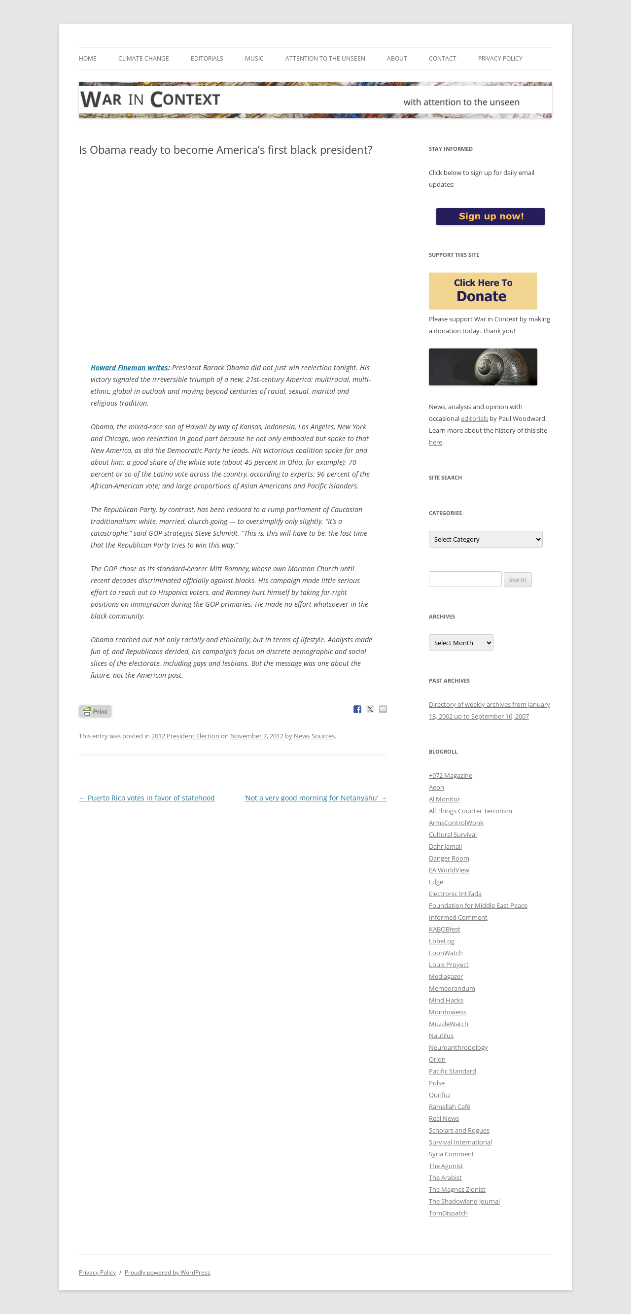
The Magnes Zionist (457, 1189)
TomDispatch (448, 1213)
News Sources (314, 735)
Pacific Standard (452, 1071)
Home (88, 58)
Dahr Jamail (445, 846)
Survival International (460, 1142)
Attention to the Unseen (325, 58)
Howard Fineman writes (129, 367)
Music (254, 58)
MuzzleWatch (448, 1023)
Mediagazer (446, 976)
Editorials (207, 58)
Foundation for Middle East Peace (478, 905)
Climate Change (143, 58)
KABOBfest (444, 929)
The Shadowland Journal (464, 1201)
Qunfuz (440, 1094)
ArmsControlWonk (456, 822)
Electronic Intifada (455, 893)
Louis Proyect (449, 964)
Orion (437, 1059)
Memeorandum (452, 988)
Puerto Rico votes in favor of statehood (147, 797)
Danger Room (449, 858)
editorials (474, 418)
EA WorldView (449, 869)
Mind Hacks (446, 1000)
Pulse (437, 1082)
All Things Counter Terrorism (470, 810)
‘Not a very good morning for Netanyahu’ (316, 797)
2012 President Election (185, 735)
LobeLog (442, 940)
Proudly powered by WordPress (167, 1272)
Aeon (436, 787)
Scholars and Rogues (459, 1130)
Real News (444, 1118)
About (397, 58)
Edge (436, 881)
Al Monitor (444, 799)
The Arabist (445, 1177)
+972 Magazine (450, 775)
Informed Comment (458, 917)
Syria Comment (451, 1153)
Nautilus (441, 1035)
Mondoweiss (447, 1011)
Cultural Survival (453, 834)
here (435, 442)
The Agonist (446, 1165)
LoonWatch (446, 952)
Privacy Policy (500, 58)
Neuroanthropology (458, 1047)
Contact (442, 58)
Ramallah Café (449, 1106)
